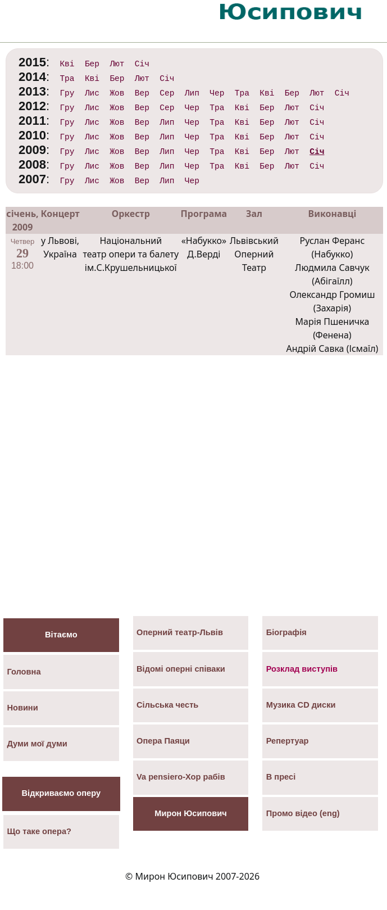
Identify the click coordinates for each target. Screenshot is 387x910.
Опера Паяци (163, 740)
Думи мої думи (37, 743)
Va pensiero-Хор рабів (180, 776)
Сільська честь (167, 704)
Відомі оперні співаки (180, 668)
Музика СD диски (301, 704)
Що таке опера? (39, 831)
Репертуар (287, 740)
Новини (22, 707)
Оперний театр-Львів (179, 632)
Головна (23, 671)
